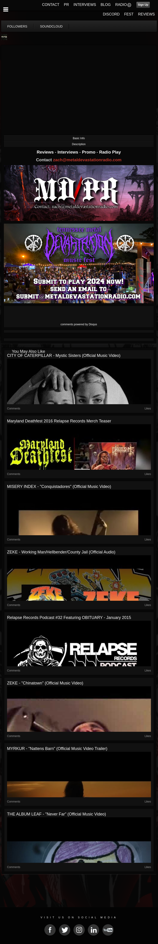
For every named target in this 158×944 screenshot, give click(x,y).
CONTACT (50, 5)
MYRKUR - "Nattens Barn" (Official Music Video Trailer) (57, 748)
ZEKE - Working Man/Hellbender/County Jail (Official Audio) (61, 552)
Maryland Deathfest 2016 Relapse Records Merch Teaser (59, 421)
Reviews (46, 152)
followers (17, 26)
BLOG (106, 5)
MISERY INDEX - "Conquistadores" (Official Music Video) (59, 486)
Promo (89, 152)
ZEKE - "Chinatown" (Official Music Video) (45, 683)
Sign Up (143, 4)
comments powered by (78, 324)
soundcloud (51, 26)
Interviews (68, 152)
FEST (128, 14)
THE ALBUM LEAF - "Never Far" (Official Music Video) (56, 814)
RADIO (121, 5)
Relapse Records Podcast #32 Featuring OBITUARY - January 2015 (69, 617)
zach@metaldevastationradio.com (87, 159)
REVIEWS (146, 14)
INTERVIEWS (84, 5)
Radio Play (110, 152)
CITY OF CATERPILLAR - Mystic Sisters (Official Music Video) (63, 355)
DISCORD (111, 14)
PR (66, 5)
